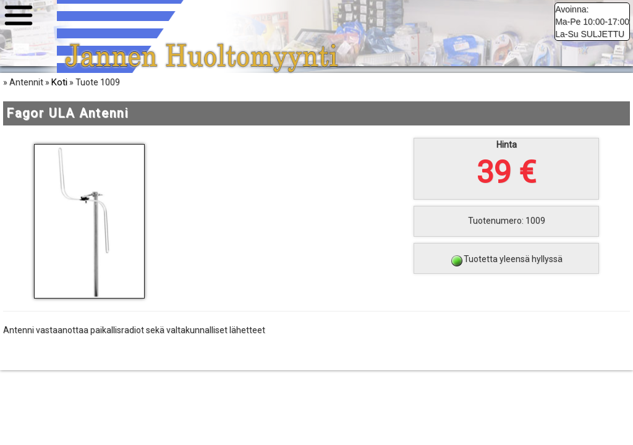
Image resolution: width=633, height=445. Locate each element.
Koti (59, 92)
